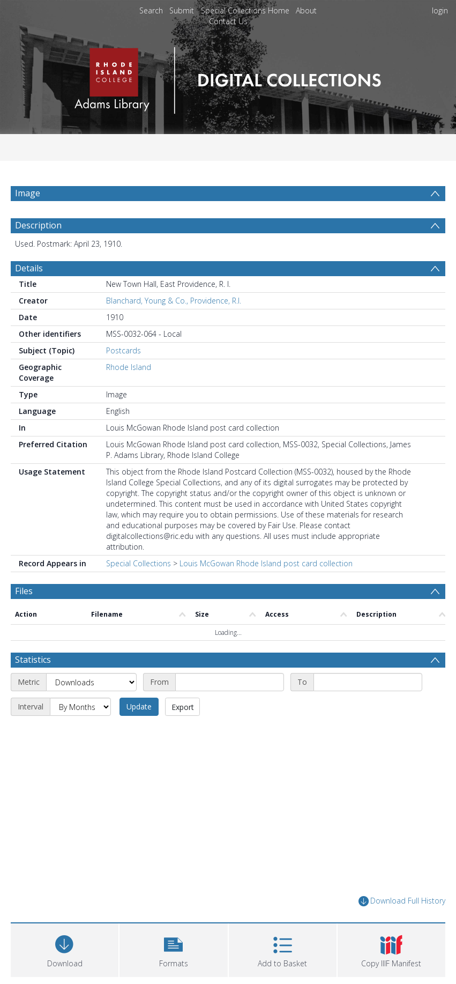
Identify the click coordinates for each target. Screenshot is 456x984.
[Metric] (91, 682)
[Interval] (80, 707)
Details (29, 268)
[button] (173, 948)
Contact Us (228, 21)
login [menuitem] (440, 10)
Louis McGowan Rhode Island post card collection (266, 563)
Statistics (33, 659)
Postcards (123, 350)
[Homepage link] (228, 77)
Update (139, 706)
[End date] (367, 682)
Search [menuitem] (151, 10)
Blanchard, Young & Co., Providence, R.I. (173, 300)
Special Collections (138, 563)
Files (24, 591)
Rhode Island (128, 367)
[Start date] (229, 682)
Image (27, 193)
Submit (181, 10)
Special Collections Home (245, 10)
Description (38, 225)
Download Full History (401, 901)
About (306, 10)
